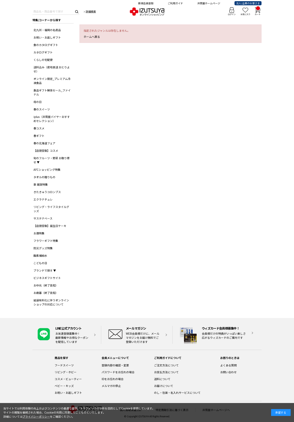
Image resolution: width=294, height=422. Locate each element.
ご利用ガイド (175, 3)
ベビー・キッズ (64, 386)
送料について (162, 379)
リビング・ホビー (66, 372)
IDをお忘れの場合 (113, 379)
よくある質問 (228, 365)
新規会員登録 (145, 3)
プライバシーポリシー (36, 416)
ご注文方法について (166, 365)
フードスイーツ (64, 365)
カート (258, 11)
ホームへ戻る (92, 37)
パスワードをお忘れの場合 (118, 372)
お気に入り (245, 14)
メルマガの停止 (111, 386)
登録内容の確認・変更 (115, 365)
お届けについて (163, 386)
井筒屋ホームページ (208, 3)
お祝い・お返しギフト (68, 393)
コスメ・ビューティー (68, 379)
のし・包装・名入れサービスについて (177, 393)
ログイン (232, 14)
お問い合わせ (228, 372)
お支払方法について (166, 372)
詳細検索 (91, 11)
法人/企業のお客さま (248, 3)
